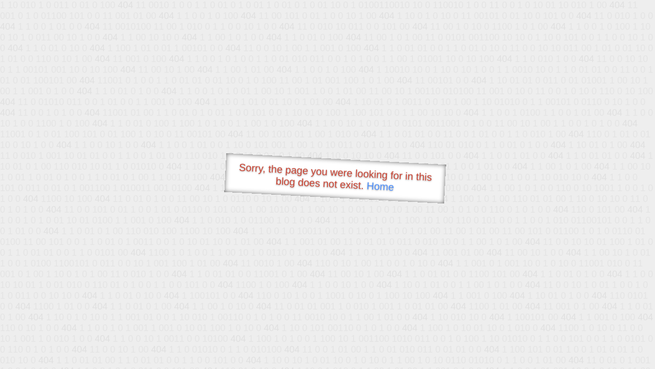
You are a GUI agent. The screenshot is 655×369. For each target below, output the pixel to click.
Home (380, 186)
